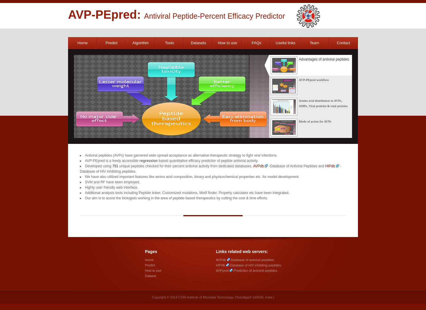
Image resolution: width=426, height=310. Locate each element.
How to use (227, 43)
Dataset (150, 276)
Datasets (198, 43)
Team (314, 43)
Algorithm (141, 43)
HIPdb (330, 166)
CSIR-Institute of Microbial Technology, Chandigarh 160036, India (225, 297)
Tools (169, 43)
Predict (111, 43)
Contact (343, 43)
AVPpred (222, 270)
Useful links (285, 43)
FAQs (257, 43)
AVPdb (258, 166)
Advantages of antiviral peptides (310, 65)
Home (83, 43)
